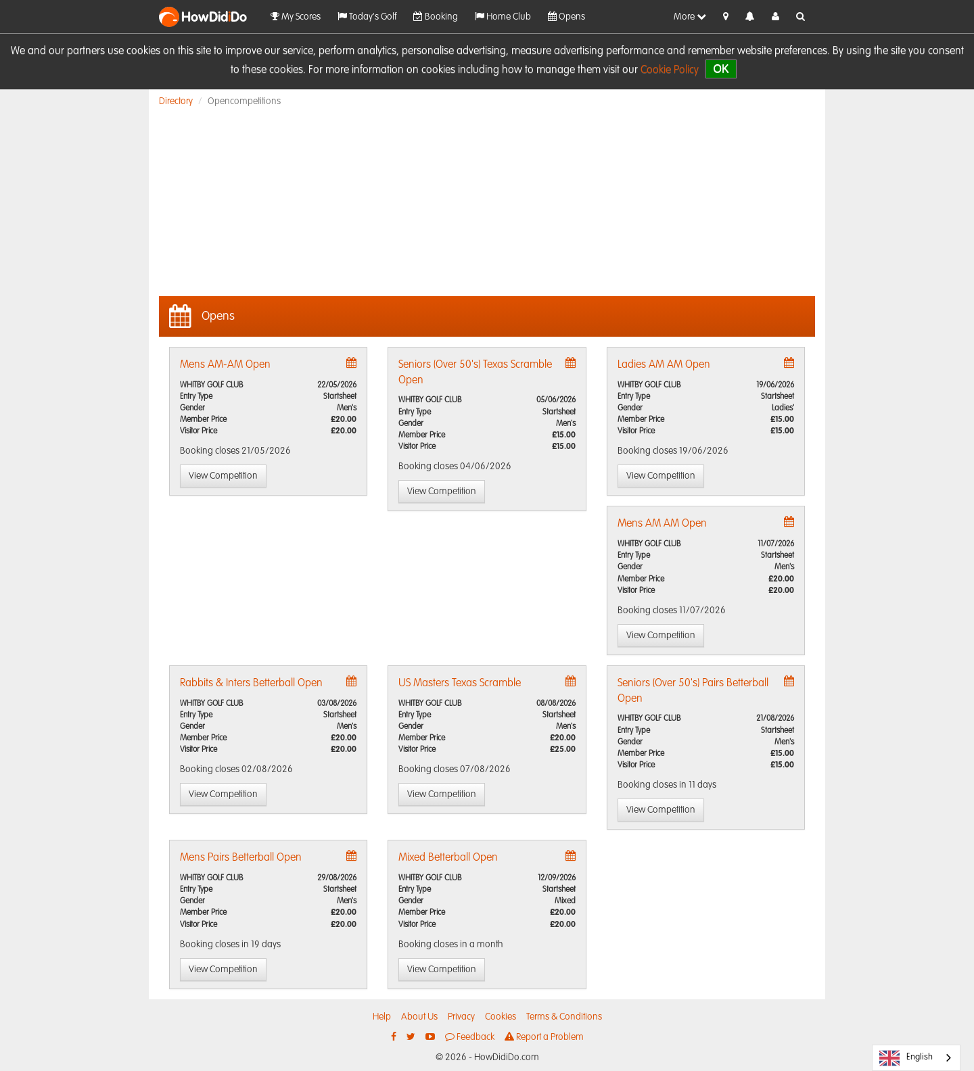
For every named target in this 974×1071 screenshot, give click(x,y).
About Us (419, 1017)
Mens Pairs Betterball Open (241, 858)
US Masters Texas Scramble (459, 683)
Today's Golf (367, 16)
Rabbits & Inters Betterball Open (251, 683)
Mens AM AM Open (662, 524)
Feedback (469, 1037)
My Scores (296, 16)
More (690, 16)
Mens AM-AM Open (225, 365)
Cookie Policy (670, 70)
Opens (566, 16)
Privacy (461, 1017)
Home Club (503, 16)
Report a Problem (544, 1037)
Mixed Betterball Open (448, 858)
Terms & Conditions (564, 1017)
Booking (435, 16)
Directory (176, 101)
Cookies (500, 1017)
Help (382, 1017)
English (906, 1058)
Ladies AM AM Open (664, 365)
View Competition (223, 476)
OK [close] (720, 68)
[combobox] (916, 1058)
